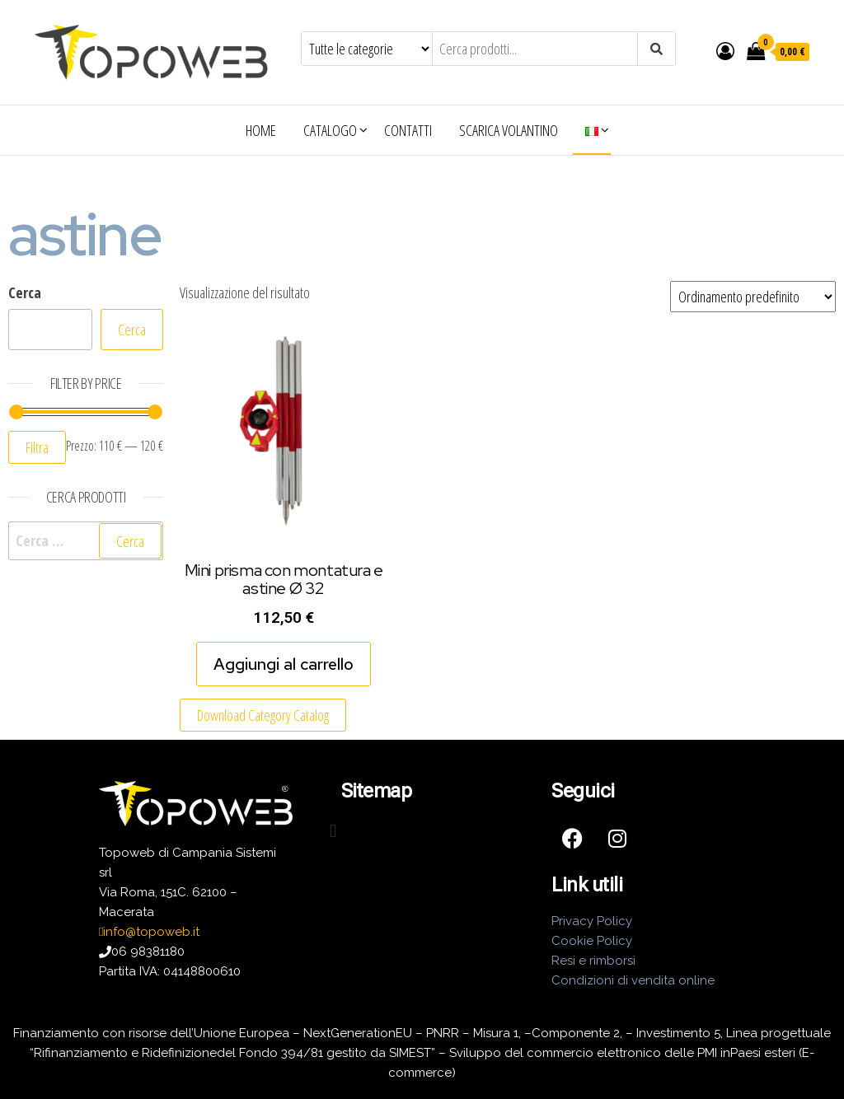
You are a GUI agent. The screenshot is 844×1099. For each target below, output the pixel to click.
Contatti (408, 130)
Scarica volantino (508, 130)
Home (261, 130)
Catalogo (330, 130)
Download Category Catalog (263, 715)
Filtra (37, 447)
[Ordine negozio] (753, 296)
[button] (333, 830)
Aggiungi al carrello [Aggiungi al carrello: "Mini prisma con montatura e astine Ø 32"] (283, 664)
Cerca (24, 292)
